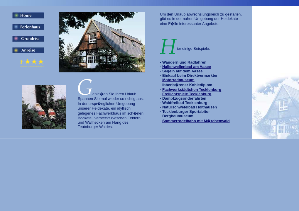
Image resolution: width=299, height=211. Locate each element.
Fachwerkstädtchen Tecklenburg (191, 89)
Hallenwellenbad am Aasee (186, 66)
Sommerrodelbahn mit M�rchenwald (196, 121)
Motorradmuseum (178, 80)
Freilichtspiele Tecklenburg (186, 94)
